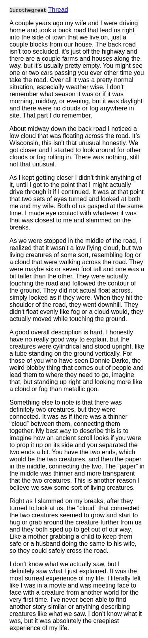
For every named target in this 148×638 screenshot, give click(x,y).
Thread (58, 9)
